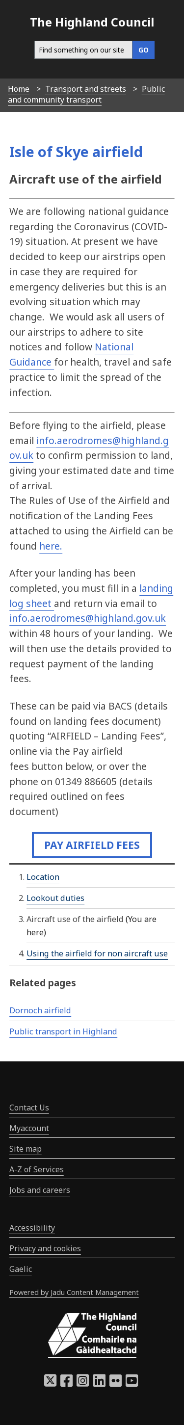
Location (42, 876)
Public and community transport (86, 94)
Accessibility (32, 1227)
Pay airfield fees (92, 845)
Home (18, 88)
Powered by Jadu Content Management (74, 1292)
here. (50, 546)
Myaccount (29, 1128)
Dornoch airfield (40, 1010)
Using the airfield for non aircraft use (97, 953)
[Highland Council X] (50, 1383)
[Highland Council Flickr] (115, 1383)
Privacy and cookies (45, 1248)
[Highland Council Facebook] (66, 1383)
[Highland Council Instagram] (83, 1383)
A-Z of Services (36, 1169)
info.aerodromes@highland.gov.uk (87, 618)
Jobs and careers (39, 1190)
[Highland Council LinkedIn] (99, 1383)
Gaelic (20, 1269)
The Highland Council (92, 22)
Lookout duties (55, 898)
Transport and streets (85, 88)
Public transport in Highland (63, 1031)
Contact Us (29, 1107)
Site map (25, 1148)
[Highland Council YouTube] (132, 1383)
